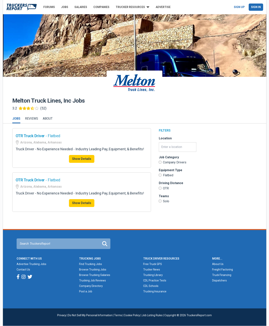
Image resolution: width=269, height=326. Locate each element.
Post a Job (85, 291)
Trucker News (151, 269)
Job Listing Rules (152, 315)
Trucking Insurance (154, 291)
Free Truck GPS (152, 264)
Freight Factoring (222, 269)
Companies (101, 7)
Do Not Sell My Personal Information (90, 315)
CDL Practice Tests (154, 280)
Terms (118, 315)
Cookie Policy (132, 315)
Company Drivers (172, 162)
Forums (49, 7)
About (48, 118)
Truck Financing (221, 275)
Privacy (61, 315)
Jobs (64, 7)
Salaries (80, 7)
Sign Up (239, 7)
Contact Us (23, 269)
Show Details (81, 159)
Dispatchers (219, 280)
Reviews (31, 118)
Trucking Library (153, 275)
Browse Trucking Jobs (92, 269)
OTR (164, 188)
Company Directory (91, 285)
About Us (217, 264)
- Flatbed (38, 135)
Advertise (163, 7)
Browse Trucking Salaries (94, 275)
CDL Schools (150, 285)
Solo (164, 201)
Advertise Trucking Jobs (31, 264)
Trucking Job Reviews (92, 280)
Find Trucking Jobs (90, 264)
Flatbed (166, 175)
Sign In (256, 7)
